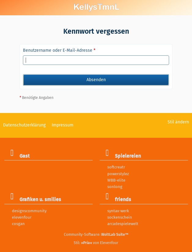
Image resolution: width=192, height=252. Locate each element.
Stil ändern (178, 122)
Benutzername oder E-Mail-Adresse (57, 50)
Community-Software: (96, 234)
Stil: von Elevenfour (96, 243)
